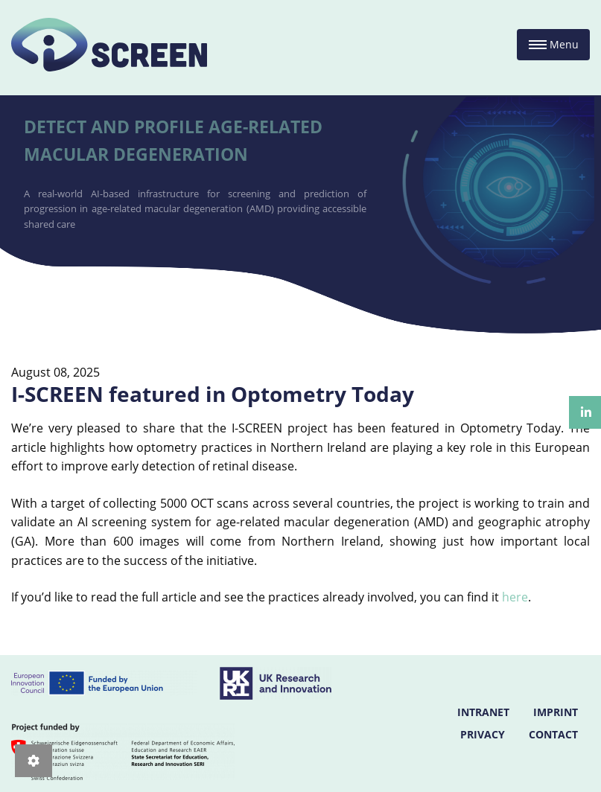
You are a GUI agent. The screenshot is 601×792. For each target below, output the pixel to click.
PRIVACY (482, 734)
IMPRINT (555, 712)
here (515, 597)
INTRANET (483, 712)
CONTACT (553, 734)
